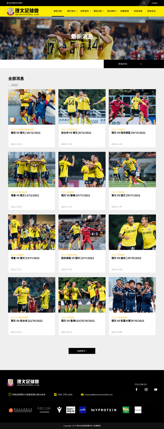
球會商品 (151, 11)
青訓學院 (111, 11)
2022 (14, 85)
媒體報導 (124, 11)
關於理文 (71, 11)
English (154, 3)
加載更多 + (82, 351)
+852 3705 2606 (65, 395)
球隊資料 (84, 11)
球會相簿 (138, 11)
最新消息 (58, 11)
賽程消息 (98, 11)
